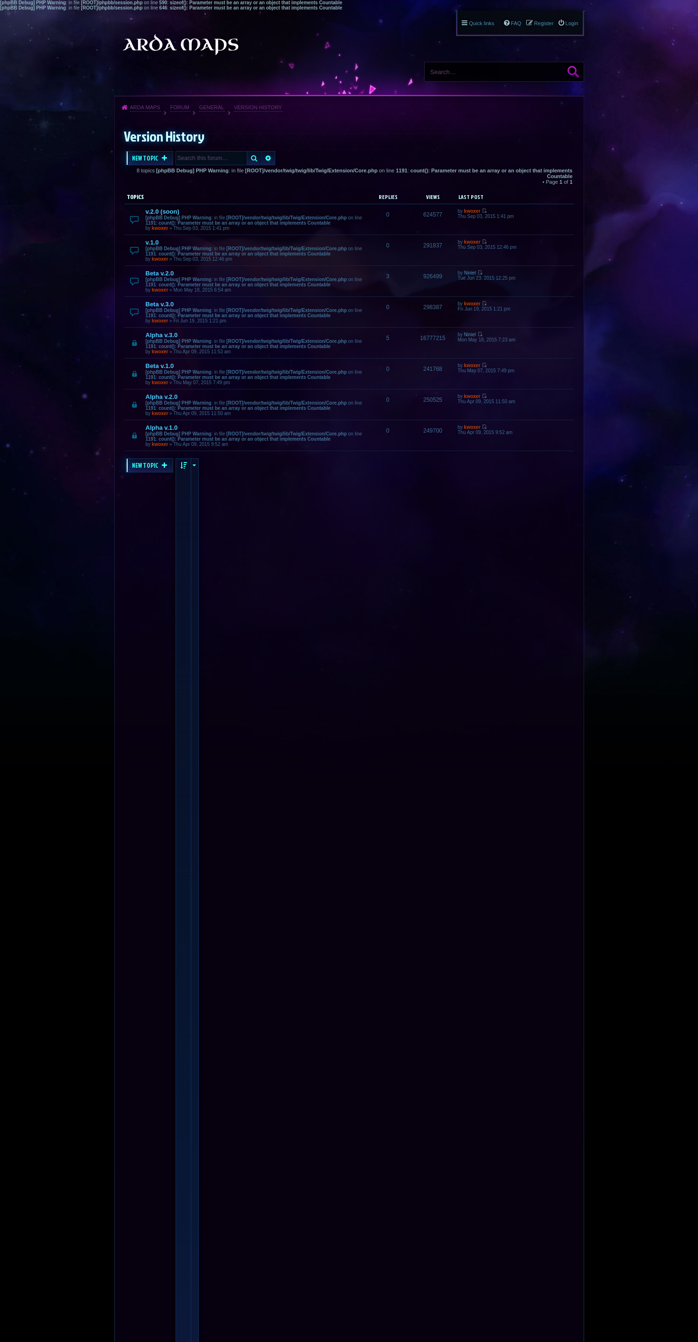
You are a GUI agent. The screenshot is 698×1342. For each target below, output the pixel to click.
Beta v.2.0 (160, 273)
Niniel (470, 272)
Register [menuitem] (544, 23)
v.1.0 (152, 242)
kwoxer (160, 228)
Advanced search (268, 158)
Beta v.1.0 (160, 365)
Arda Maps (145, 107)
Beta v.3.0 (160, 304)
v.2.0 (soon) (162, 211)
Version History (258, 107)
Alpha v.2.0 (162, 396)
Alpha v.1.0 (162, 427)
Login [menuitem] (572, 23)
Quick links (481, 23)
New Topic (145, 158)
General (211, 107)
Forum (179, 107)
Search (573, 71)
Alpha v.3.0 (162, 335)
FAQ (516, 23)
